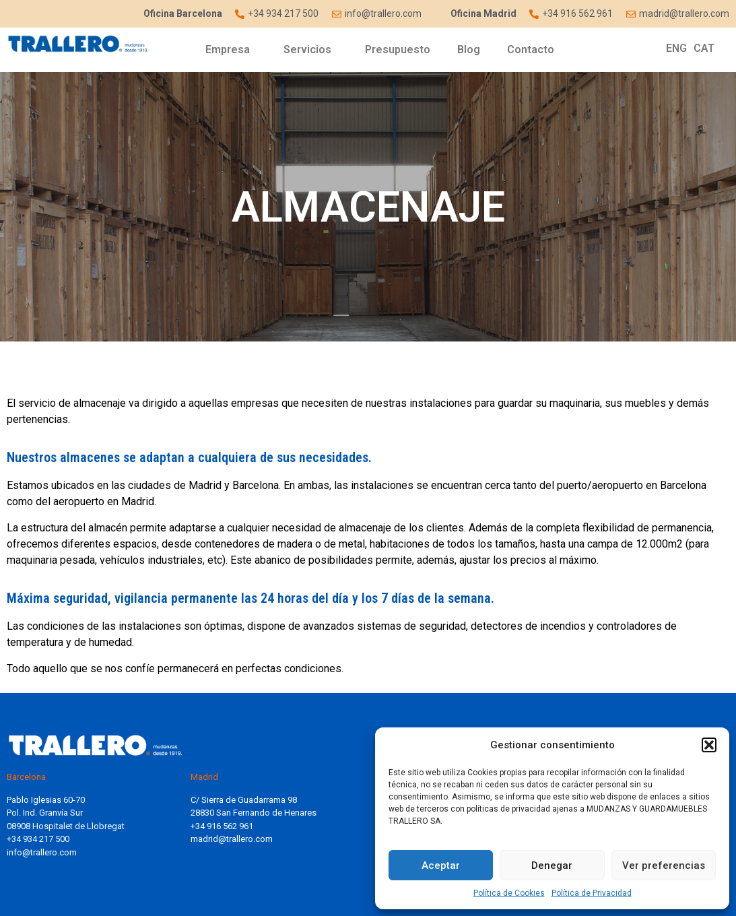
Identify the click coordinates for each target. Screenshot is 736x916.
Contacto (530, 49)
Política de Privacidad (591, 893)
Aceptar (441, 865)
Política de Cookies (509, 893)
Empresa (231, 50)
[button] (709, 745)
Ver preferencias (663, 865)
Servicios (310, 50)
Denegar (551, 865)
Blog (468, 49)
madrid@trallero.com (232, 839)
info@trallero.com (42, 852)
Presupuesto (397, 49)
